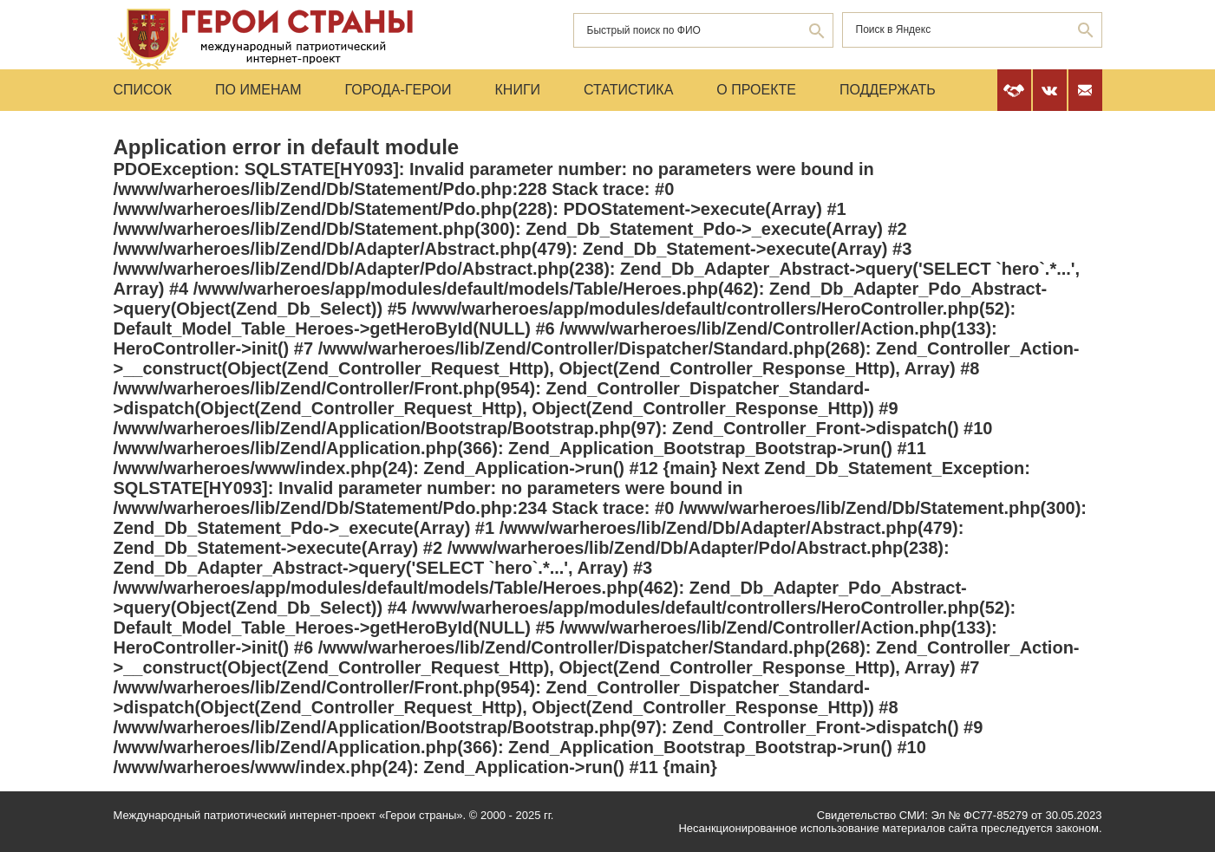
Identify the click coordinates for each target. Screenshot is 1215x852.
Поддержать (887, 89)
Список (143, 89)
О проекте (756, 89)
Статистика (628, 89)
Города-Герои (397, 89)
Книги (518, 89)
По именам (258, 89)
